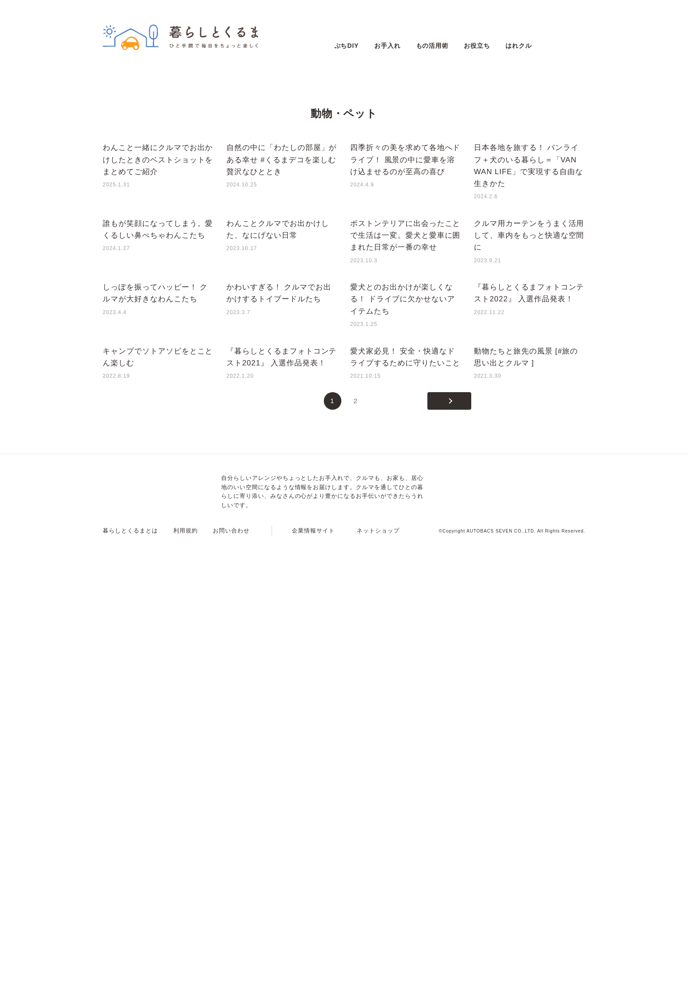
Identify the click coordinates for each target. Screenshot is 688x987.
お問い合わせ (231, 976)
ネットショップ (378, 976)
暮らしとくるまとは (130, 976)
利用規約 (185, 976)
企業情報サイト (313, 976)
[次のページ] (449, 846)
